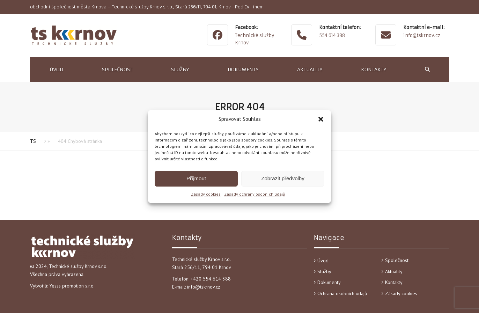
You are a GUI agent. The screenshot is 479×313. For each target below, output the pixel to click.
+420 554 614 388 (211, 279)
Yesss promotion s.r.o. (72, 286)
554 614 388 (332, 35)
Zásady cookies (206, 194)
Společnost (396, 260)
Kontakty (394, 282)
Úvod (323, 260)
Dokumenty (329, 282)
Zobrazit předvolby (282, 178)
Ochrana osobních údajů (342, 293)
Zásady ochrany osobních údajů (254, 194)
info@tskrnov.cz (421, 35)
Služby (324, 271)
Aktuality (394, 271)
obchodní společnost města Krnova (68, 6)
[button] (320, 119)
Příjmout (196, 178)
